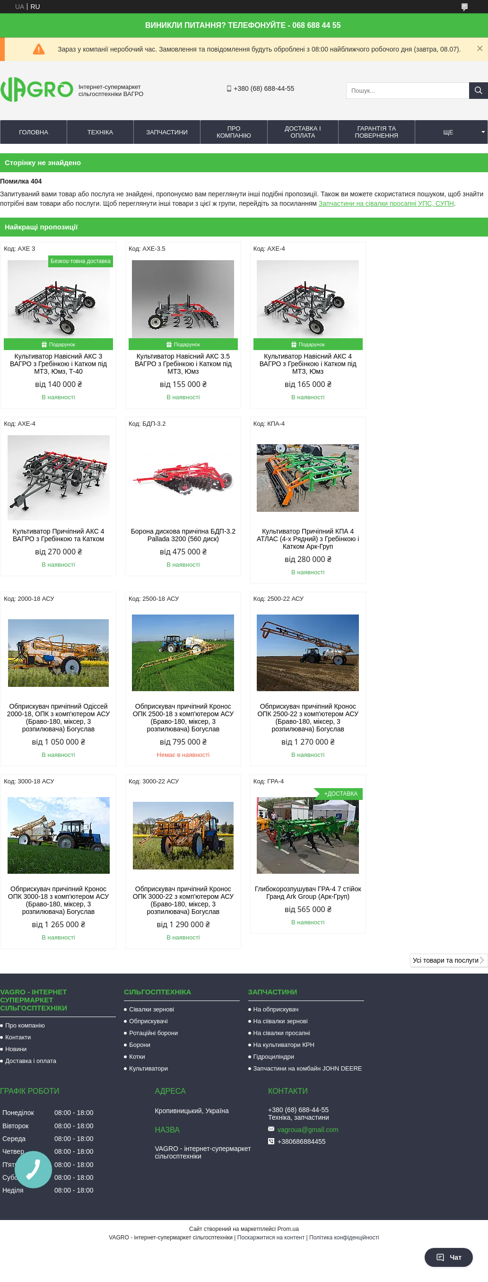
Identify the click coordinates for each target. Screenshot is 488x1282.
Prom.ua (288, 1054)
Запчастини (167, 132)
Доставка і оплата (303, 132)
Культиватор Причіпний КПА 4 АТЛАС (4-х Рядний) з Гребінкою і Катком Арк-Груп (182, 538)
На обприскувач (276, 834)
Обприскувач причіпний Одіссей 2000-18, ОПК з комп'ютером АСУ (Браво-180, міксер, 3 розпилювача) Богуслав (305, 542)
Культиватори (148, 893)
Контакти (18, 862)
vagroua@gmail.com (308, 954)
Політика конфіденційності (344, 1062)
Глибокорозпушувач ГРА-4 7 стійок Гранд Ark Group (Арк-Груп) (430, 717)
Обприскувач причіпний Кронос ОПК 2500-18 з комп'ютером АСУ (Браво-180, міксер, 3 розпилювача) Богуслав (430, 542)
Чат (449, 1257)
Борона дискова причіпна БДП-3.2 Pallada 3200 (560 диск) (58, 535)
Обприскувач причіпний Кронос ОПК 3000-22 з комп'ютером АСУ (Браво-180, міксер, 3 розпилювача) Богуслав (305, 725)
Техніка (100, 132)
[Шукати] (478, 90)
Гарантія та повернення (377, 132)
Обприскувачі (148, 846)
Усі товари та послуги (446, 785)
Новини (15, 874)
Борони (139, 869)
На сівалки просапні (281, 857)
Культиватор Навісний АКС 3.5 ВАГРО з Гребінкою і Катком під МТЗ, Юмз (181, 363)
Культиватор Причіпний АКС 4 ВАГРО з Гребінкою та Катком (430, 360)
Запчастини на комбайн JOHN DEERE (307, 893)
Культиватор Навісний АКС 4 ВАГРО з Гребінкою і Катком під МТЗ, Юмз (306, 363)
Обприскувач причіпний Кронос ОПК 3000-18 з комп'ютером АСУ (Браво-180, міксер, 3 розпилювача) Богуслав (181, 725)
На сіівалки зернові (280, 846)
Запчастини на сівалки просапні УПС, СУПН (386, 203)
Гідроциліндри (273, 881)
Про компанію (234, 132)
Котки (137, 881)
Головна (33, 132)
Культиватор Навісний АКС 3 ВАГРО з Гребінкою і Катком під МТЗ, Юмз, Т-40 (57, 363)
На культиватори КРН (283, 869)
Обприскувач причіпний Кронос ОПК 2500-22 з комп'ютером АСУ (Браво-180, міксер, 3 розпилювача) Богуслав (58, 725)
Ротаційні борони (153, 857)
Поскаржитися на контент (271, 1062)
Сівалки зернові (151, 834)
